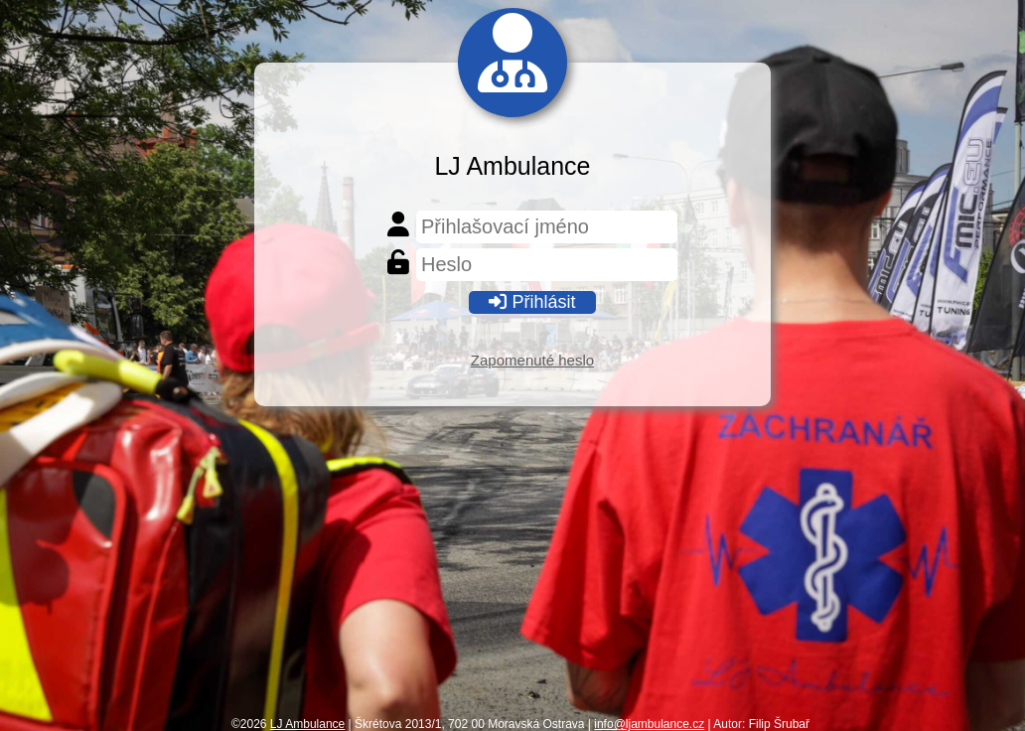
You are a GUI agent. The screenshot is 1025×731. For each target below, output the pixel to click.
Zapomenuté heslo (532, 360)
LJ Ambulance (307, 724)
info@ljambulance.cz (649, 724)
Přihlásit (532, 302)
